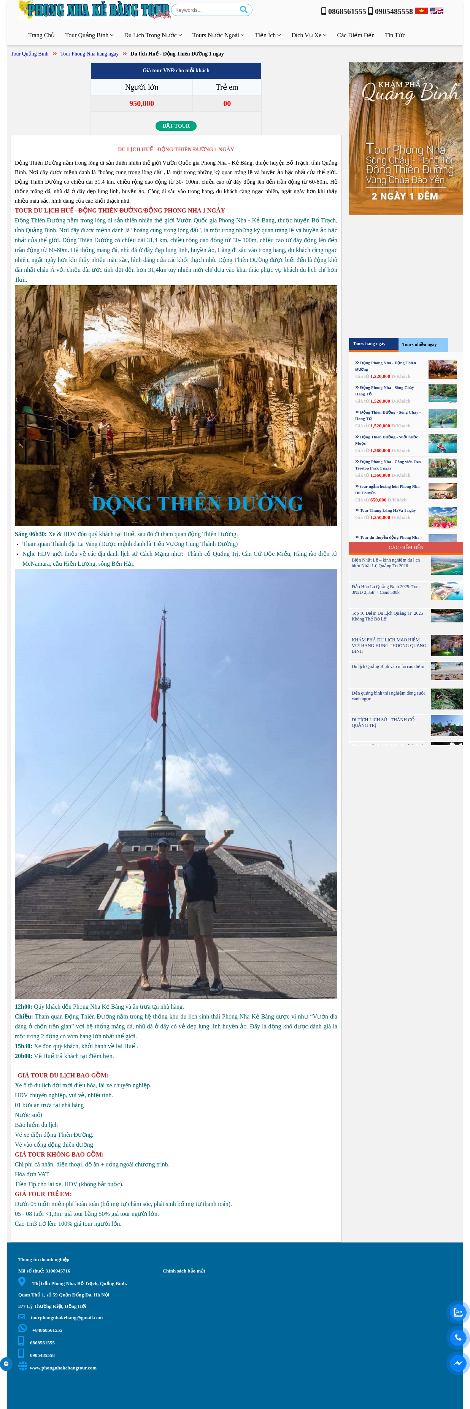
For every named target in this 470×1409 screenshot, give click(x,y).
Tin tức (395, 35)
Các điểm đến (356, 35)
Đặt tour (176, 126)
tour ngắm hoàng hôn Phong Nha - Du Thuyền (388, 489)
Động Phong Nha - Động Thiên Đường (385, 365)
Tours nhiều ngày (419, 344)
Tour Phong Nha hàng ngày (89, 54)
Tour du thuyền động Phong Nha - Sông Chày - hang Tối (388, 540)
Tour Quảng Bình (89, 35)
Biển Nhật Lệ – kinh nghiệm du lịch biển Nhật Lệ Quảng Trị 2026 (386, 562)
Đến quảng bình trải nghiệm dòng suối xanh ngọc (388, 695)
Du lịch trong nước (153, 35)
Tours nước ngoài (218, 35)
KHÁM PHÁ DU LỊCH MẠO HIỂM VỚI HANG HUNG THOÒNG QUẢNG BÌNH (389, 645)
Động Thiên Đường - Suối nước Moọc (386, 440)
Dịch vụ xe (309, 35)
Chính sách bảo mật (184, 1271)
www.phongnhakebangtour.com (57, 1368)
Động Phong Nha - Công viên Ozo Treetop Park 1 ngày (388, 464)
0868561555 (36, 1343)
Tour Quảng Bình (30, 54)
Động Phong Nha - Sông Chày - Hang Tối (385, 390)
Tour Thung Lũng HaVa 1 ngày (385, 510)
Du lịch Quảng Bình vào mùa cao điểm (388, 666)
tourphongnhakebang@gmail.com (60, 1317)
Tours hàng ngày (369, 343)
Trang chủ (41, 35)
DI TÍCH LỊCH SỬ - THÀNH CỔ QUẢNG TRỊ (383, 722)
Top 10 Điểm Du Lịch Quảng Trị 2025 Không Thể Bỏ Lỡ (387, 616)
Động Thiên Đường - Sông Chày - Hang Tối (388, 415)
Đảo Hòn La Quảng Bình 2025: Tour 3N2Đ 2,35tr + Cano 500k (386, 589)
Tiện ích (268, 35)
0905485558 (36, 1355)
